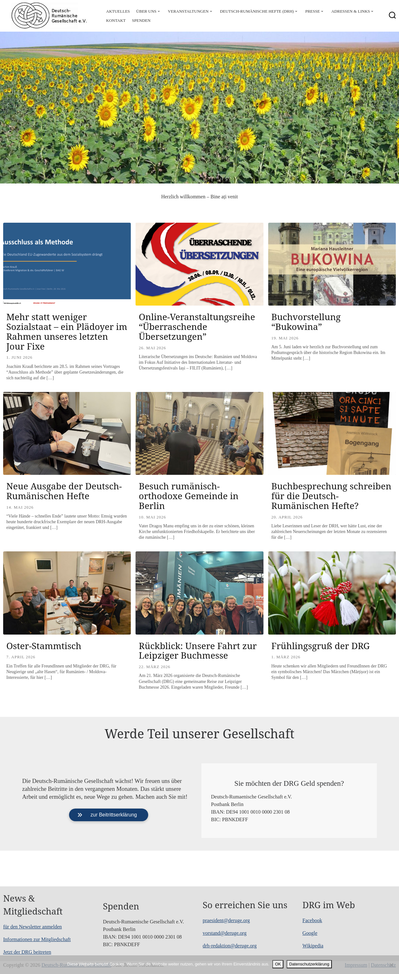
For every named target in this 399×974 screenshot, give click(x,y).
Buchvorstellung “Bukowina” (306, 321)
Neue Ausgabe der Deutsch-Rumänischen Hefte (64, 491)
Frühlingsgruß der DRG (320, 646)
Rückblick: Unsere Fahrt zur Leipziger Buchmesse (197, 650)
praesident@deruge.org (226, 920)
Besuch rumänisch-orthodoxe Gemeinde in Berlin (188, 496)
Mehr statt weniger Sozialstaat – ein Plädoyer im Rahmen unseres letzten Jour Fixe (66, 331)
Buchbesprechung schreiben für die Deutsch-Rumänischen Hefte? (331, 496)
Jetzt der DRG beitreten (27, 952)
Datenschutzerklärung (309, 964)
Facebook (312, 920)
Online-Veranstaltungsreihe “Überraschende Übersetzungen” (197, 326)
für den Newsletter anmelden (32, 926)
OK (278, 964)
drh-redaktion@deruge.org (229, 945)
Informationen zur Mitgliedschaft (37, 939)
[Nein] (391, 965)
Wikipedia (312, 945)
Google (309, 933)
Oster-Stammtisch (43, 646)
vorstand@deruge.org (224, 933)
